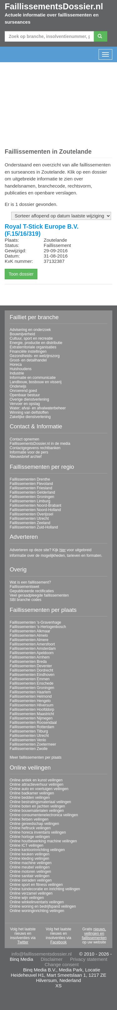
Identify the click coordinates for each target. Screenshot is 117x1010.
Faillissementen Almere (29, 640)
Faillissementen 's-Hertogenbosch (38, 627)
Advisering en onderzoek (30, 330)
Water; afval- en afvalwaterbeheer (38, 408)
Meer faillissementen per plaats (35, 757)
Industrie (17, 373)
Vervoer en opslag (25, 404)
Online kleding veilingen (29, 858)
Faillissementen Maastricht (32, 714)
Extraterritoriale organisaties (33, 347)
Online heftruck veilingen (30, 828)
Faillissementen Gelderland (32, 492)
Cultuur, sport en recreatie (31, 338)
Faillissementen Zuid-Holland (34, 527)
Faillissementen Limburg (30, 501)
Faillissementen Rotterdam (32, 727)
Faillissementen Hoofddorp (32, 709)
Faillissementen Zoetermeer (33, 744)
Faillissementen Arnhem (30, 657)
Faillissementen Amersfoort (32, 644)
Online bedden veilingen (30, 797)
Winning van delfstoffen (29, 412)
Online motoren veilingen (30, 871)
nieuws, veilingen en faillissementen (94, 933)
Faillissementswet (24, 586)
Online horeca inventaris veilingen (38, 832)
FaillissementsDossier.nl (54, 6)
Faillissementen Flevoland (31, 484)
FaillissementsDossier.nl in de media (40, 443)
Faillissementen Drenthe (30, 479)
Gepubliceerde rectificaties (32, 591)
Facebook (58, 942)
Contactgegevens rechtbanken (35, 448)
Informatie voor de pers (29, 452)
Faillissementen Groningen (32, 497)
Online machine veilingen (30, 863)
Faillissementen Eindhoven (32, 675)
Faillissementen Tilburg (29, 731)
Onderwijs (18, 386)
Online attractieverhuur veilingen (36, 784)
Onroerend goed (23, 391)
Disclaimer (51, 959)
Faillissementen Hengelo (30, 701)
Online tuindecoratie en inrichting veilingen (45, 889)
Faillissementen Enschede (31, 683)
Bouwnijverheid (22, 334)
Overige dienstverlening (29, 399)
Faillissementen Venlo (28, 740)
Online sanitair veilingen (29, 876)
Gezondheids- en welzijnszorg (35, 356)
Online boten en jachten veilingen (37, 806)
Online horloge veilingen (30, 837)
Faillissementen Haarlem (30, 692)
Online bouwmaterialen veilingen (37, 810)
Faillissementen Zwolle (28, 749)
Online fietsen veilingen (29, 819)
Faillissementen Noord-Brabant (35, 505)
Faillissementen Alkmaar (30, 631)
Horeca (16, 364)
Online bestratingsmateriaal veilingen (40, 802)
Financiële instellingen (28, 351)
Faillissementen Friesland (31, 488)
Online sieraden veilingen (31, 880)
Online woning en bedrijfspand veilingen (43, 906)
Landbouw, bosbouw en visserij (35, 382)
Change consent (62, 964)
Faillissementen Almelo (29, 635)
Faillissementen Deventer (31, 666)
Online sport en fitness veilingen (36, 884)
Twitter (22, 942)
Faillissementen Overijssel (31, 514)
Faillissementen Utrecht (29, 518)
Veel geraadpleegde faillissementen (39, 595)
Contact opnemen (24, 439)
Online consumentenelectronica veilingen (44, 815)
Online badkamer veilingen (32, 793)
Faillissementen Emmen (30, 679)
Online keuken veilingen (29, 854)
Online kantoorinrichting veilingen (37, 850)
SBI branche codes (25, 600)
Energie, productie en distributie (36, 343)
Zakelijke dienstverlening (30, 417)
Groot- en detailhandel (28, 360)
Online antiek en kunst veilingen (36, 780)
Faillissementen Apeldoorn (32, 653)
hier (62, 550)
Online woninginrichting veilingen (37, 911)
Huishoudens (21, 369)
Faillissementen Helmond (31, 696)
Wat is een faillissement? (30, 582)
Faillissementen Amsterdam (33, 648)
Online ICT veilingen (26, 845)
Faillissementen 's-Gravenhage (35, 622)
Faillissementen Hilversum (31, 705)
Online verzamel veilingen (31, 893)
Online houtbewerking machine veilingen (43, 841)
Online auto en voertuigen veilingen (39, 789)
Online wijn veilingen (27, 898)
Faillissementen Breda (28, 661)
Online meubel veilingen (30, 867)
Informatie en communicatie (33, 377)
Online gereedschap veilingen (34, 823)
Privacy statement (88, 959)
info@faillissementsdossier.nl (42, 953)
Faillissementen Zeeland (30, 523)
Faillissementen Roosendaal (33, 722)
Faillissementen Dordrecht (31, 670)
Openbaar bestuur (25, 395)
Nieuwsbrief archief (25, 456)
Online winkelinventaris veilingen (37, 902)
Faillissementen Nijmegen (31, 718)
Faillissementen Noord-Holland (35, 510)
